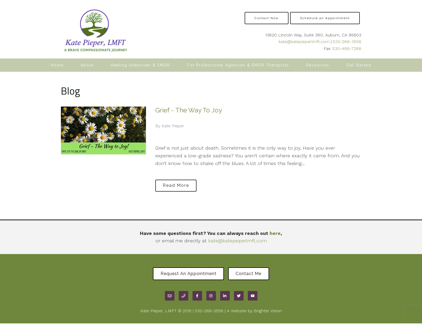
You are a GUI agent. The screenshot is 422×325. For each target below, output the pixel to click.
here (275, 233)
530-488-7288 (346, 48)
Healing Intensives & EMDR (140, 65)
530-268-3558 (347, 41)
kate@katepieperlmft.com (304, 41)
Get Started (358, 65)
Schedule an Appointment (325, 18)
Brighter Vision (268, 312)
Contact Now (266, 18)
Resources (317, 65)
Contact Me (251, 274)
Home (57, 65)
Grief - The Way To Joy (188, 110)
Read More (178, 184)
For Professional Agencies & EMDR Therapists (238, 65)
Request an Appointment (186, 274)
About (87, 65)
